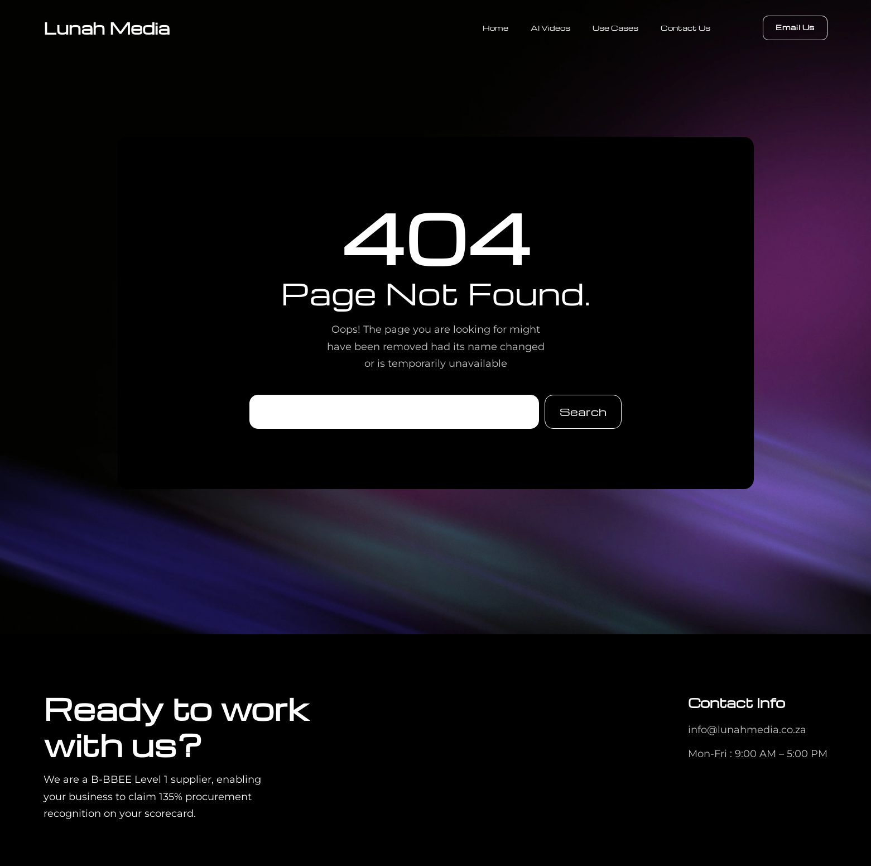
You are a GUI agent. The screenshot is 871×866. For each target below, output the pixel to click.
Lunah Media (107, 28)
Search (583, 411)
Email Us (795, 27)
